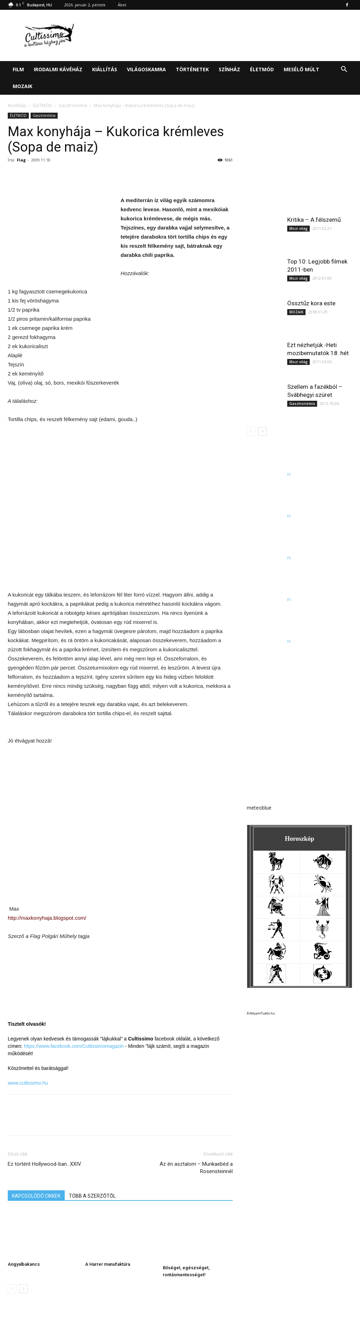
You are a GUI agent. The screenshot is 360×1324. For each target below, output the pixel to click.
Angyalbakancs (24, 1264)
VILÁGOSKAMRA (146, 69)
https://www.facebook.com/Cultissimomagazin (74, 1046)
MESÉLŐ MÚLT (301, 69)
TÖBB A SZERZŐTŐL (92, 1196)
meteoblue (259, 807)
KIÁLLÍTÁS (104, 69)
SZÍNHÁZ (229, 69)
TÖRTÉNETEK (192, 69)
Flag (21, 159)
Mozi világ (298, 228)
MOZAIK (22, 86)
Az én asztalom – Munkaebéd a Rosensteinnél (196, 1168)
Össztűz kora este (311, 303)
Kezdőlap (17, 105)
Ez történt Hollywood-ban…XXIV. (45, 1164)
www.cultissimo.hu (28, 1083)
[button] (343, 70)
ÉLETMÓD (262, 69)
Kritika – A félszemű (314, 219)
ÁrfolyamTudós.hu (261, 1013)
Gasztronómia (73, 105)
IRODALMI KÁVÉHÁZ (58, 69)
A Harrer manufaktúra (107, 1264)
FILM (18, 69)
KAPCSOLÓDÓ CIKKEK (36, 1196)
